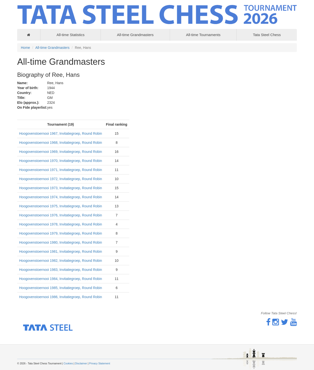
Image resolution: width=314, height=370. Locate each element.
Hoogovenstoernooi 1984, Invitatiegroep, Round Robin (60, 279)
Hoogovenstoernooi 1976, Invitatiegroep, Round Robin (60, 215)
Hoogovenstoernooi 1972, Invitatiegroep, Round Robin (60, 179)
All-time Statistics (70, 35)
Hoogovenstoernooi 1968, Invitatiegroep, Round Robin (60, 143)
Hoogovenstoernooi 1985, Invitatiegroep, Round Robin (60, 288)
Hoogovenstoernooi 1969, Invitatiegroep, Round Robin (60, 152)
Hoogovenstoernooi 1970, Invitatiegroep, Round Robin (60, 161)
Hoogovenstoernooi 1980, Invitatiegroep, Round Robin (60, 242)
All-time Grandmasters (135, 35)
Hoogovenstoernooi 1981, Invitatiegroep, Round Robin (60, 251)
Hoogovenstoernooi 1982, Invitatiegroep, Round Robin (60, 261)
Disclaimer (81, 363)
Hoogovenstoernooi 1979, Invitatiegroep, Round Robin (60, 233)
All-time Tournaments (203, 35)
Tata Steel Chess (267, 35)
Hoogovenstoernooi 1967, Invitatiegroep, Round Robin (60, 133)
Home (25, 48)
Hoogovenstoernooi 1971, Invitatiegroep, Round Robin (60, 170)
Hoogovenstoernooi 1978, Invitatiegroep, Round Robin (60, 224)
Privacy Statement (99, 363)
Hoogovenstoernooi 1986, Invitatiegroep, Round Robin (60, 297)
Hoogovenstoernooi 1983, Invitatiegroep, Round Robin (60, 270)
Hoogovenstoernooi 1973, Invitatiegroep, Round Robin (60, 188)
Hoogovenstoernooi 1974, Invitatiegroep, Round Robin (60, 197)
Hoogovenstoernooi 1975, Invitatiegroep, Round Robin (60, 206)
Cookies (68, 363)
